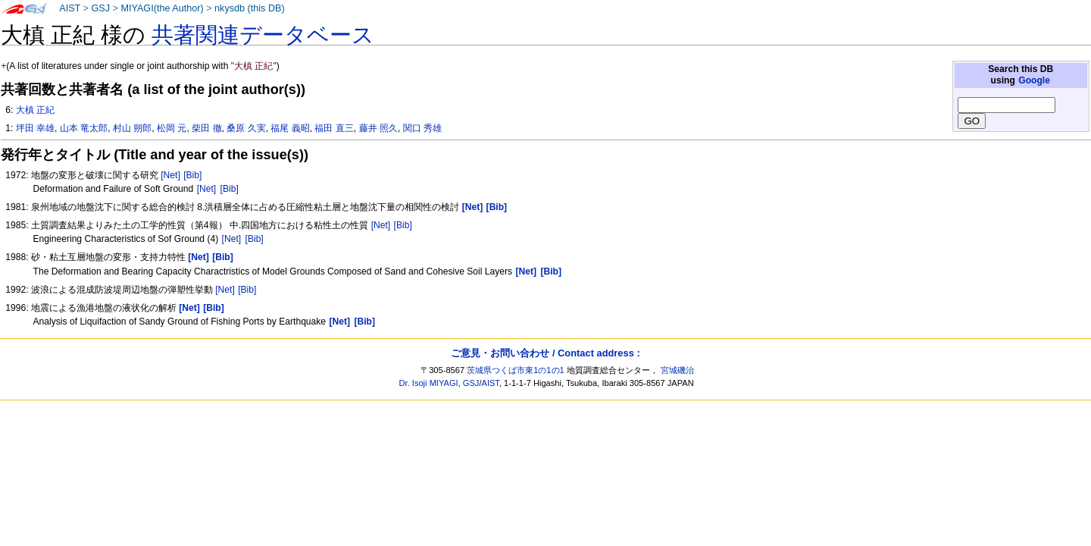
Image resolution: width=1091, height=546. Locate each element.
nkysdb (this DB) (249, 8)
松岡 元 (171, 128)
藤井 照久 (378, 128)
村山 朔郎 (132, 128)
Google (1034, 80)
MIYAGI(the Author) (161, 8)
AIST (69, 8)
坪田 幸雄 (35, 128)
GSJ (100, 8)
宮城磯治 (677, 370)
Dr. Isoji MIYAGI (428, 383)
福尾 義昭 (289, 128)
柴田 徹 (206, 128)
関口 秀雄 (422, 128)
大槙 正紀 (35, 110)
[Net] (170, 175)
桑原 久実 (246, 128)
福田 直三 (333, 128)
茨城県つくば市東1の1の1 (515, 370)
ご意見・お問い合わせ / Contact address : (545, 353)
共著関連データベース (263, 35)
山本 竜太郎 (84, 128)
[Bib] (192, 175)
